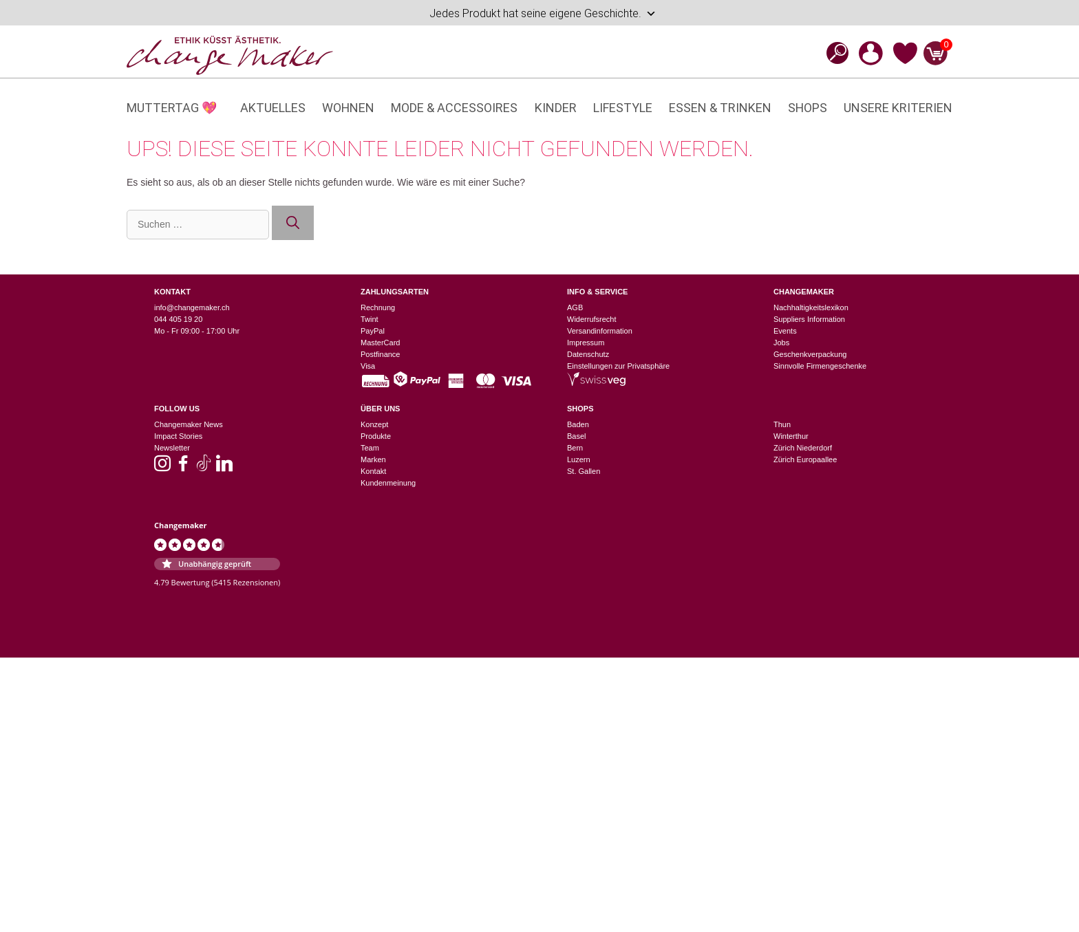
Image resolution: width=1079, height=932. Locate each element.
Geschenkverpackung (809, 354)
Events (785, 331)
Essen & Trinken (720, 107)
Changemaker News (188, 424)
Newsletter (172, 448)
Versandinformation (599, 331)
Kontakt (373, 471)
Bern (575, 448)
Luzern (578, 459)
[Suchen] (293, 223)
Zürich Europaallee (805, 459)
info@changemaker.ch (192, 307)
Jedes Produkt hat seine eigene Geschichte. (542, 14)
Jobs (781, 342)
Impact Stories (178, 436)
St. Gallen (583, 471)
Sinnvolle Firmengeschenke (819, 366)
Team (370, 448)
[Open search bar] (833, 52)
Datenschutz (588, 354)
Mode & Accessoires (454, 107)
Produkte (376, 436)
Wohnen (348, 107)
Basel (576, 436)
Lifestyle (622, 107)
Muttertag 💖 (172, 107)
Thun (782, 424)
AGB (575, 307)
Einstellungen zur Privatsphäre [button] (618, 366)
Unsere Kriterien (898, 107)
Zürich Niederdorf (802, 448)
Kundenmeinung (388, 483)
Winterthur (791, 436)
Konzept (374, 424)
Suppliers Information (809, 319)
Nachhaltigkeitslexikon (810, 307)
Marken (373, 459)
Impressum (585, 342)
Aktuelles (273, 107)
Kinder (556, 107)
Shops (807, 107)
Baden (578, 424)
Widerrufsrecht (592, 319)
